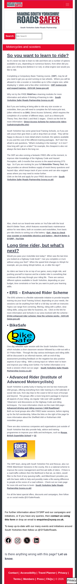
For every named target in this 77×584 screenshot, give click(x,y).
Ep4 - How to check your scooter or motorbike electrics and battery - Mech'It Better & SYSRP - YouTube (38, 235)
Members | (29, 579)
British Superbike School (19, 435)
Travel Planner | (47, 572)
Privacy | (63, 572)
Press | (41, 579)
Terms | (17, 579)
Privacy (71, 580)
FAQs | (50, 579)
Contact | (13, 572)
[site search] (29, 36)
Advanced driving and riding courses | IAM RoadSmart (33, 408)
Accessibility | (28, 572)
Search (10, 36)
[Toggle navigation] (67, 4)
